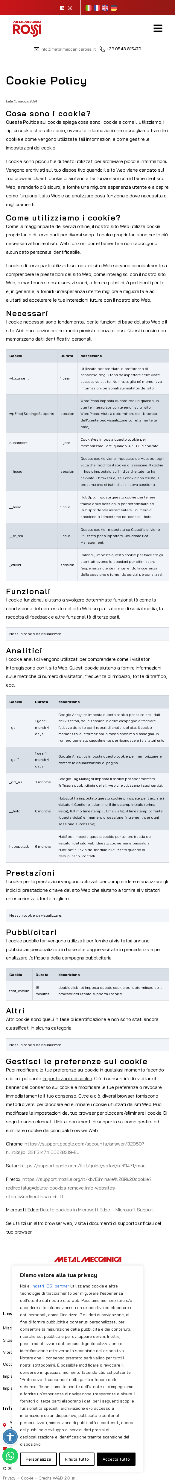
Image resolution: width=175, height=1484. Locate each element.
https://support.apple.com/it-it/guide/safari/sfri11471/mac (82, 1166)
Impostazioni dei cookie (67, 1078)
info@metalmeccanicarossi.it (68, 49)
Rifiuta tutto (77, 1459)
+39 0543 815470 (120, 49)
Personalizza (38, 1459)
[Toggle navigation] (158, 28)
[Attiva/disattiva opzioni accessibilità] (10, 1436)
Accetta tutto (116, 1459)
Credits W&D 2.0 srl (57, 1478)
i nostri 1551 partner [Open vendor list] (50, 1286)
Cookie (27, 1478)
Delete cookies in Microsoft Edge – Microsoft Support (97, 1210)
